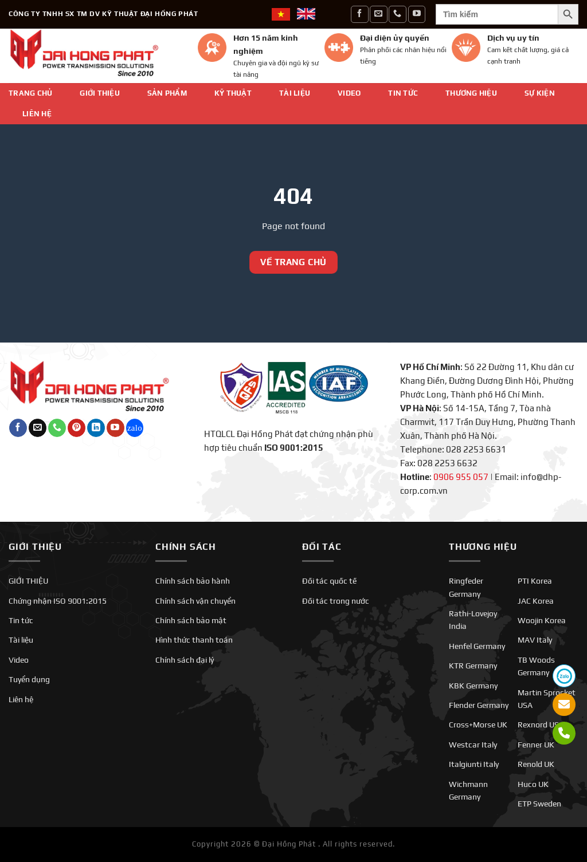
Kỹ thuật (233, 93)
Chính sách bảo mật (190, 620)
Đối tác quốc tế (329, 580)
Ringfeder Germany (466, 587)
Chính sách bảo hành (192, 580)
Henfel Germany (477, 646)
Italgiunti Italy (474, 764)
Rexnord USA (541, 724)
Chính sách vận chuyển (195, 600)
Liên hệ (37, 113)
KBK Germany (473, 685)
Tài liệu (294, 93)
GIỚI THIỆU (100, 93)
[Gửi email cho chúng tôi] (378, 14)
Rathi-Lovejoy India (473, 620)
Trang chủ (30, 93)
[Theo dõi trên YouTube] (416, 14)
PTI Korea (535, 580)
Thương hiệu (471, 93)
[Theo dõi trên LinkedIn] (96, 428)
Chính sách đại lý (184, 659)
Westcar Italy (473, 744)
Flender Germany (478, 705)
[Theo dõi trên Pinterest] (76, 428)
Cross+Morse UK (478, 724)
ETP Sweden (539, 803)
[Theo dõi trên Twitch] (135, 428)
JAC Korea (536, 600)
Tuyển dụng (29, 679)
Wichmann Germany (468, 790)
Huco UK (533, 784)
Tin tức (403, 93)
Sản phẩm (167, 93)
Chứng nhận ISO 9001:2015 (58, 600)
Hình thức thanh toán (194, 639)
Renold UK (536, 764)
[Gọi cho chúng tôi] (397, 14)
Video (349, 93)
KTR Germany (473, 665)
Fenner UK (536, 744)
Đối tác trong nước (335, 600)
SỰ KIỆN (540, 93)
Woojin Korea (542, 620)
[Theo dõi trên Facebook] (359, 14)
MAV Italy (535, 639)
